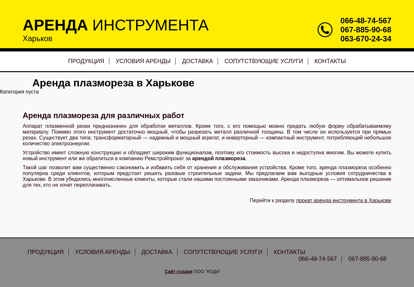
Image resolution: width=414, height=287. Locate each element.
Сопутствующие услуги (263, 61)
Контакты (330, 61)
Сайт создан (178, 271)
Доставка (197, 61)
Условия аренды (143, 61)
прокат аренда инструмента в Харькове (343, 200)
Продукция (86, 61)
